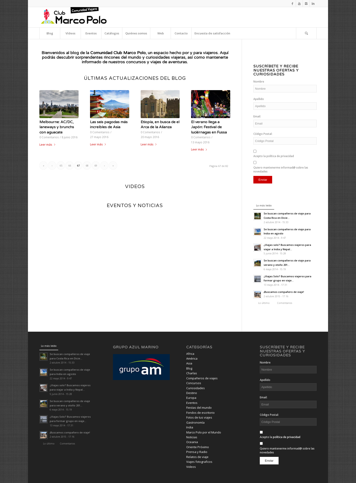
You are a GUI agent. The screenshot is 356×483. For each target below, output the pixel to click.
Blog (189, 368)
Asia (189, 363)
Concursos (193, 383)
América (191, 358)
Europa (191, 398)
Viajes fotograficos (199, 462)
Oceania (192, 442)
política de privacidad (280, 156)
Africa (190, 354)
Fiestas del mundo (199, 407)
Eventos (191, 403)
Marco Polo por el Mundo (203, 432)
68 (87, 165)
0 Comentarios (49, 137)
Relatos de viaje (197, 457)
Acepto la (273, 156)
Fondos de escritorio (200, 413)
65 (61, 165)
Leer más (48, 144)
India (189, 427)
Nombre (258, 81)
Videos (191, 467)
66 (69, 165)
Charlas (191, 373)
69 (95, 165)
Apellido (258, 99)
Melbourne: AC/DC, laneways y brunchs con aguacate (56, 127)
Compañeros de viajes (202, 378)
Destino (191, 393)
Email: (257, 116)
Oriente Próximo (197, 447)
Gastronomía (195, 422)
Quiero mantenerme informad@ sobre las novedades (280, 169)
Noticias (191, 437)
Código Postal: (262, 134)
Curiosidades (195, 388)
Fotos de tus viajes (199, 417)
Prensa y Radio (196, 452)
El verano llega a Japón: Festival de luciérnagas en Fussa (209, 127)
